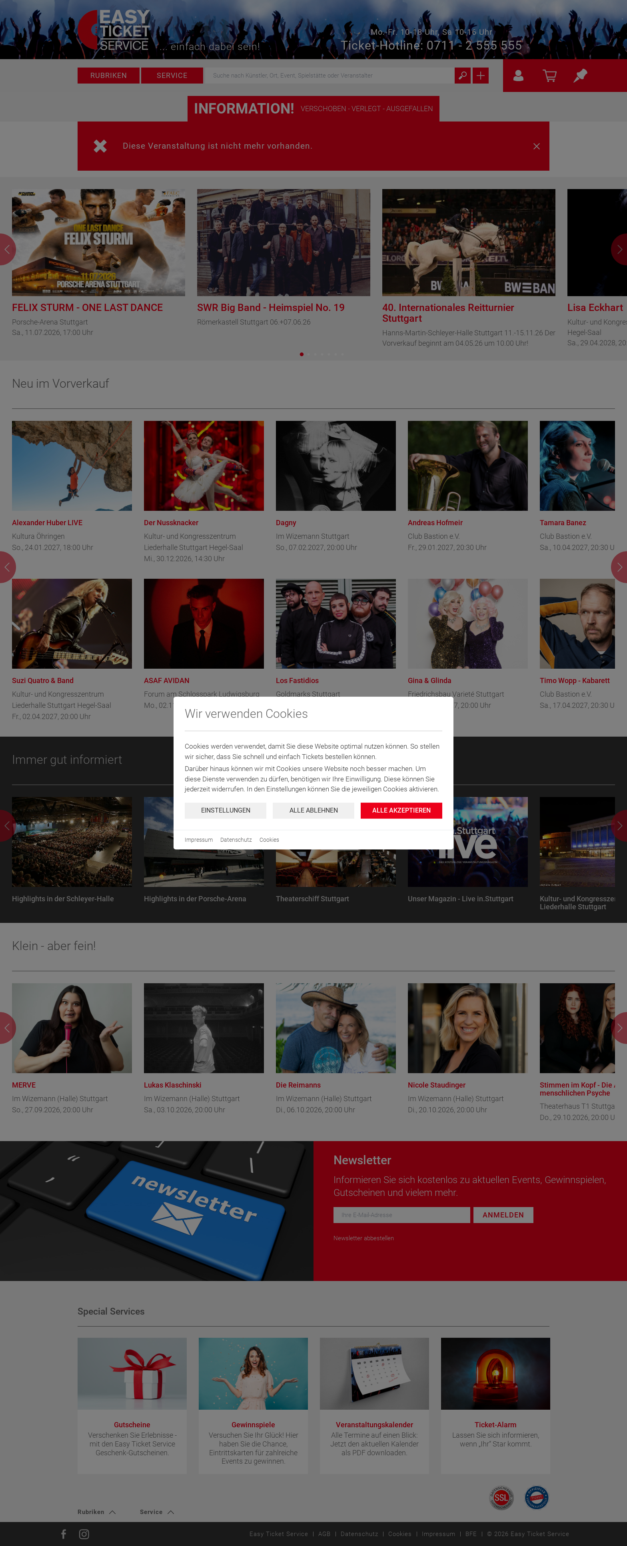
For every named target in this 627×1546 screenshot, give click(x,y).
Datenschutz (236, 840)
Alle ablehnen (314, 810)
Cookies (269, 840)
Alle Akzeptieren (401, 810)
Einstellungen (225, 810)
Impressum (199, 840)
